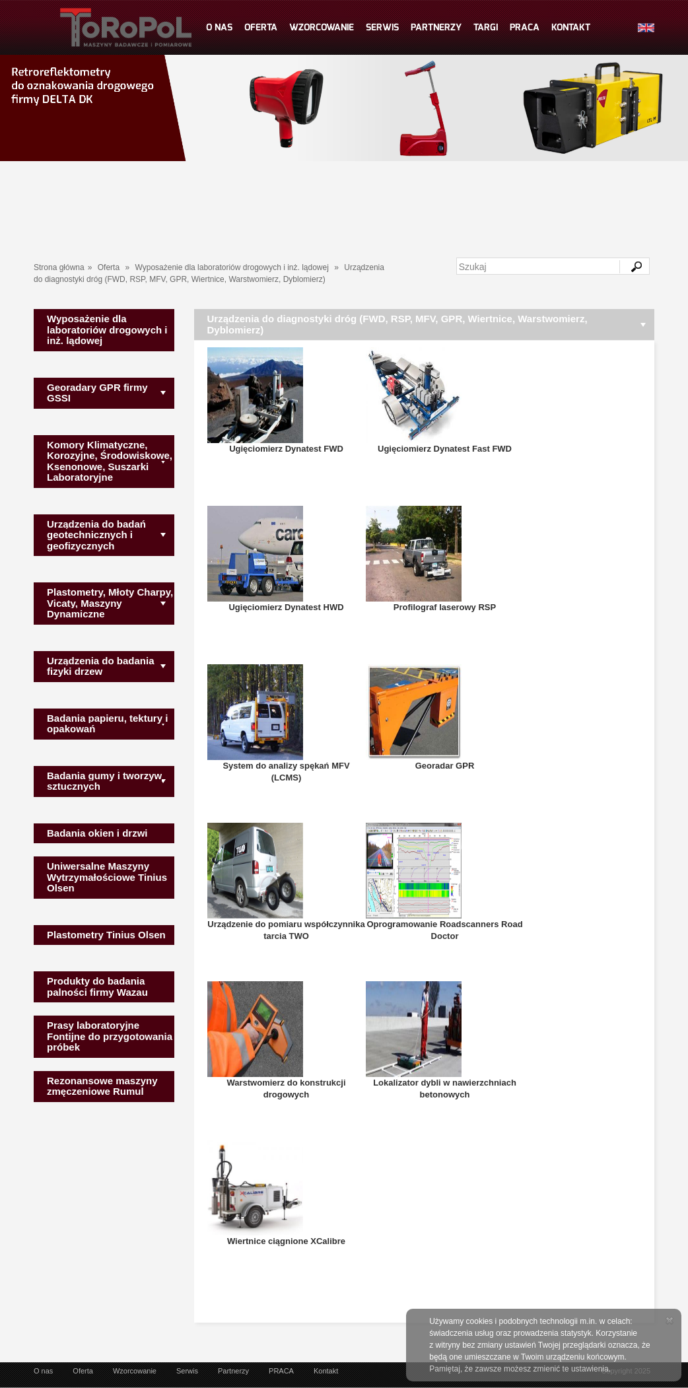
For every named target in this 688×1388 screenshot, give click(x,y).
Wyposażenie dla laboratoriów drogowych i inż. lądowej (231, 267)
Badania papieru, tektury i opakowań (107, 723)
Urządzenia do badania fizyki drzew (101, 666)
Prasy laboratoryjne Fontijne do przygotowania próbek (109, 1036)
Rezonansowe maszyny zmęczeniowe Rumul (102, 1086)
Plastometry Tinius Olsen (106, 934)
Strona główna (59, 267)
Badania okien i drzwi (97, 833)
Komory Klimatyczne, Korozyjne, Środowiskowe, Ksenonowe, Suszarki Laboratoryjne (109, 461)
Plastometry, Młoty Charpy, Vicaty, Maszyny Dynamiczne (110, 602)
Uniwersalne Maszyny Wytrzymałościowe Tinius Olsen (107, 876)
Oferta (109, 267)
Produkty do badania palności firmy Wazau (97, 986)
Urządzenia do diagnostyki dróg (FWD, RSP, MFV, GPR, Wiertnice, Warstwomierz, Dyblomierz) (397, 324)
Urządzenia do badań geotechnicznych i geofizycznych (96, 534)
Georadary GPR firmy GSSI (97, 393)
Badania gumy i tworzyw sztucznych (104, 781)
